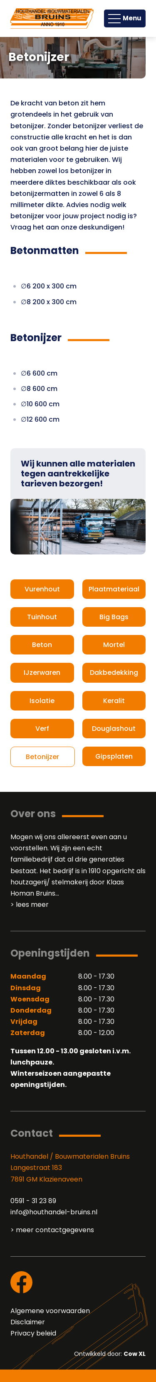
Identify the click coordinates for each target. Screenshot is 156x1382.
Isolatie (42, 701)
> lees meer (29, 904)
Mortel (114, 644)
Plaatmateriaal (114, 589)
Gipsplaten (114, 756)
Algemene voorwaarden (50, 1311)
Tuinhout (42, 617)
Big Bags (114, 617)
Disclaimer (27, 1322)
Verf (42, 728)
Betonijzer (42, 757)
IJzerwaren (42, 672)
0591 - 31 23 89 (33, 1201)
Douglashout (114, 728)
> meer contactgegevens (52, 1230)
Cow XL (135, 1354)
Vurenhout (42, 589)
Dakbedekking (114, 672)
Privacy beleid (33, 1333)
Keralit (114, 701)
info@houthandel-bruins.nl (53, 1212)
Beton (42, 644)
